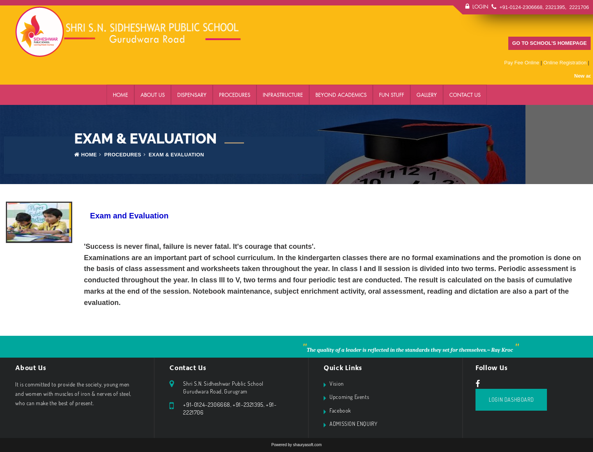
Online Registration (565, 63)
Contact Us (465, 94)
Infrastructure (283, 94)
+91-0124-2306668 (520, 7)
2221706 (578, 7)
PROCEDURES (234, 94)
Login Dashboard (511, 399)
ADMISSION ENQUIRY (353, 423)
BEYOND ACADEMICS (341, 94)
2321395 (555, 7)
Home (120, 94)
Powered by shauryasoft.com (296, 445)
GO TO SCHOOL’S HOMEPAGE (549, 43)
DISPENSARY (192, 94)
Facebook (340, 410)
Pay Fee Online (522, 63)
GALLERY (427, 94)
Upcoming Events (349, 397)
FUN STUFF (391, 94)
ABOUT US (153, 94)
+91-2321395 (248, 404)
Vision (336, 383)
